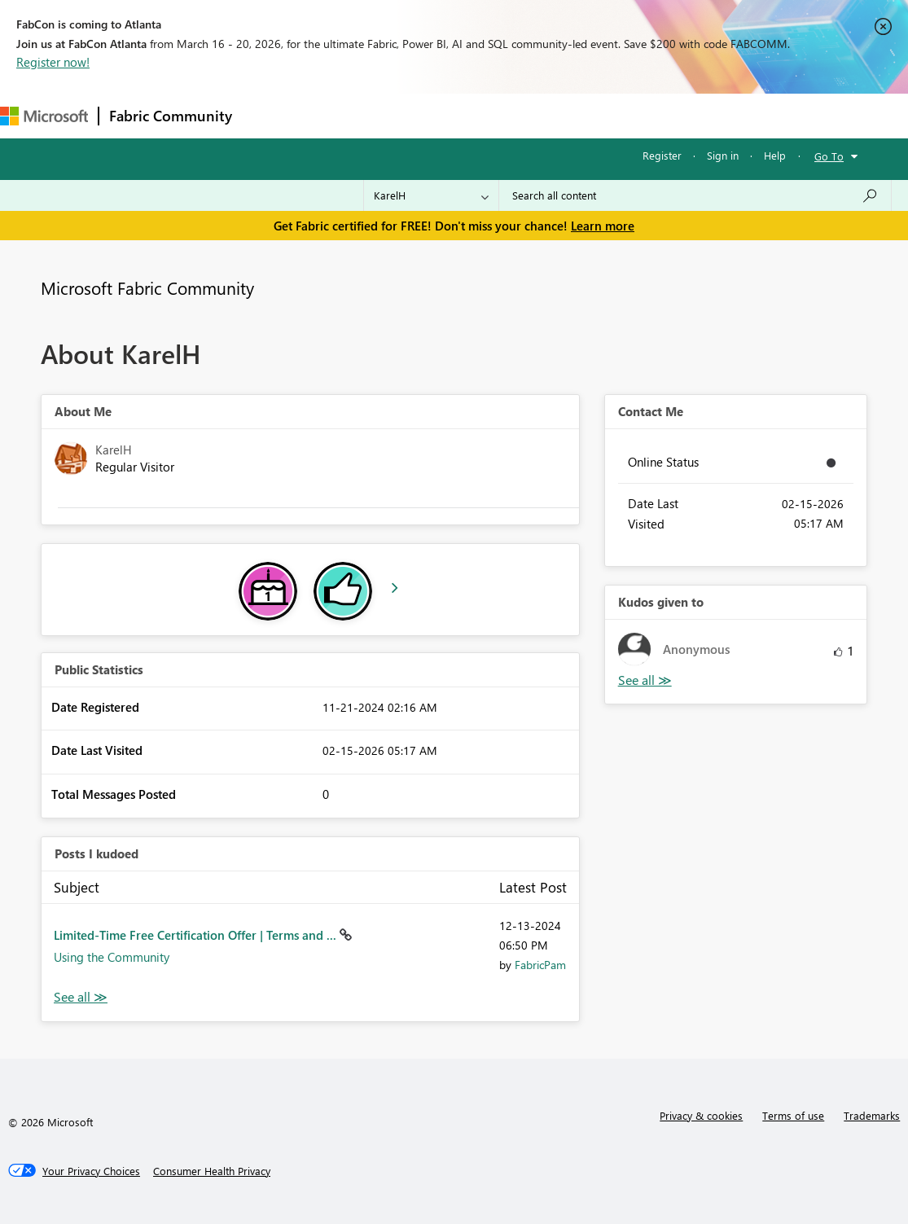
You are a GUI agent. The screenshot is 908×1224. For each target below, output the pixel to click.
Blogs (553, 115)
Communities (480, 115)
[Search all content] (695, 195)
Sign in (723, 155)
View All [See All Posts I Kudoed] (80, 997)
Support (684, 115)
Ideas (407, 115)
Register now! (53, 62)
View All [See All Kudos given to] (645, 680)
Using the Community (111, 957)
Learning (615, 115)
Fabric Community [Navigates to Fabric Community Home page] (170, 115)
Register (662, 155)
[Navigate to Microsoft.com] (44, 116)
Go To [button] (829, 156)
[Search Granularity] (431, 195)
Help (775, 155)
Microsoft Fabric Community (147, 287)
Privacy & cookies (701, 1115)
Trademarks (872, 1115)
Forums (269, 115)
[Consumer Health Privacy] (211, 1171)
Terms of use (793, 1115)
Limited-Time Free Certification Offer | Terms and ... (197, 935)
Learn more (602, 225)
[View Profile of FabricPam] (540, 964)
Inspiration (341, 115)
